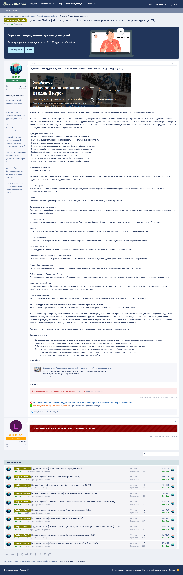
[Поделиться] (172, 63)
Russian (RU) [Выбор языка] (25, 570)
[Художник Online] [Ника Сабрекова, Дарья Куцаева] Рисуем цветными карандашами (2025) (75, 526)
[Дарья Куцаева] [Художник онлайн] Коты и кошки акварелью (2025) (64, 535)
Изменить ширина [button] (11, 570)
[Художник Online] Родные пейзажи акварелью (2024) (57, 518)
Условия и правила (133, 570)
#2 (176, 421)
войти (79, 391)
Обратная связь (118, 570)
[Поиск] (173, 5)
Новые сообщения (11, 10)
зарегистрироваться (95, 391)
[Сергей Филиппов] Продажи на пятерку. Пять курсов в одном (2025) (16, 115)
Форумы (33, 3)
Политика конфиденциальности (154, 570)
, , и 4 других (46, 412)
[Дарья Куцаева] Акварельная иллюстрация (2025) (55, 476)
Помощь (172, 570)
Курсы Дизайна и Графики (40, 471)
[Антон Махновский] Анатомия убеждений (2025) (14, 103)
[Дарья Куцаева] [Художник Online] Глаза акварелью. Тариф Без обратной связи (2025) (73, 501)
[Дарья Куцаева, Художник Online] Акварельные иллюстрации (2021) (64, 493)
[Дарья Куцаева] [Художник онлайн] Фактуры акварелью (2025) (61, 510)
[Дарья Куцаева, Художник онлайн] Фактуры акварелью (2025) (61, 485)
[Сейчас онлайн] (16, 73)
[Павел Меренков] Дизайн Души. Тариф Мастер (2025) (14, 128)
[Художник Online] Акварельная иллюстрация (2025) (56, 468)
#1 (176, 63)
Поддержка (46, 3)
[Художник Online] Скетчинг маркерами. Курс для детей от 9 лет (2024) (65, 543)
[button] (53, 4)
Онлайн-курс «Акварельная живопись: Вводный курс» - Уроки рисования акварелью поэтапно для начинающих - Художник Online (100, 368)
